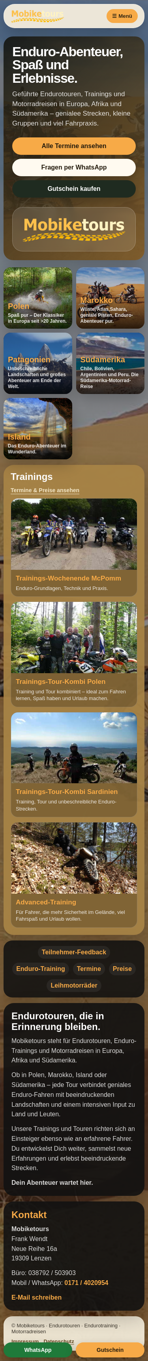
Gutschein (110, 1350)
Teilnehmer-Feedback (74, 952)
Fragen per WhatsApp (74, 167)
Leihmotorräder (74, 985)
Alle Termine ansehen (73, 146)
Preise (122, 968)
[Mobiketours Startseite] (47, 16)
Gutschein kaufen (73, 188)
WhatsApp (37, 1350)
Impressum (25, 1341)
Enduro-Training (40, 968)
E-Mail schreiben (36, 1297)
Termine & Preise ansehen (45, 490)
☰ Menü (122, 16)
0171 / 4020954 (86, 1282)
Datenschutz (58, 1341)
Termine (89, 968)
